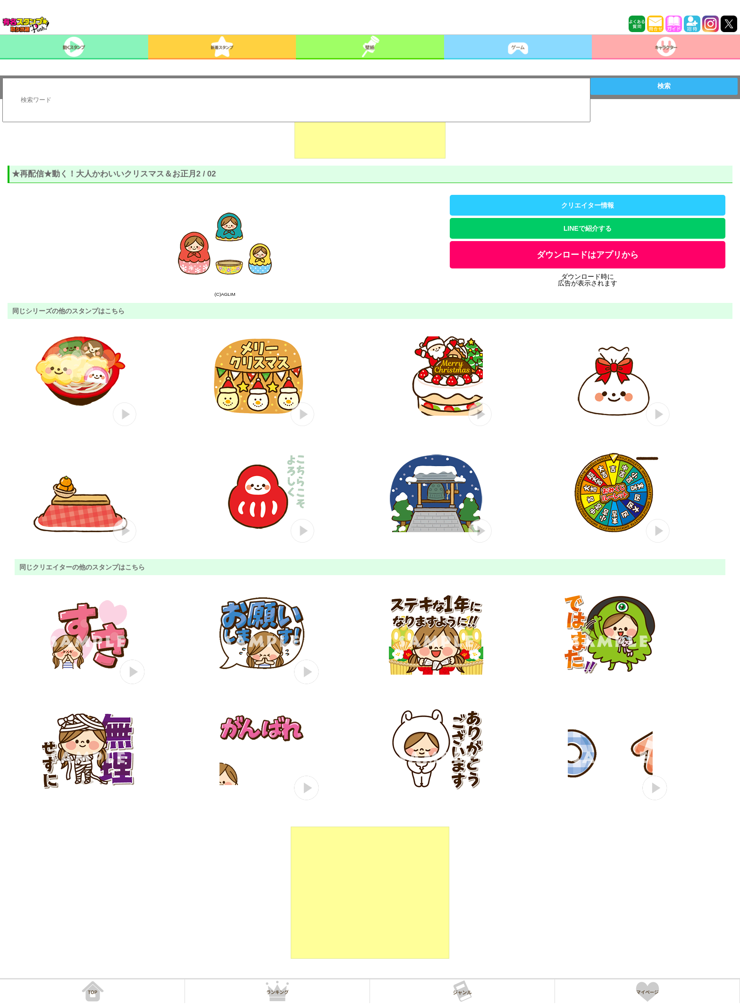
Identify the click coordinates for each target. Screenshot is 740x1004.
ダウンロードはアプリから (588, 254)
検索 (664, 86)
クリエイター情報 (587, 205)
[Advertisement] (370, 135)
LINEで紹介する (587, 228)
